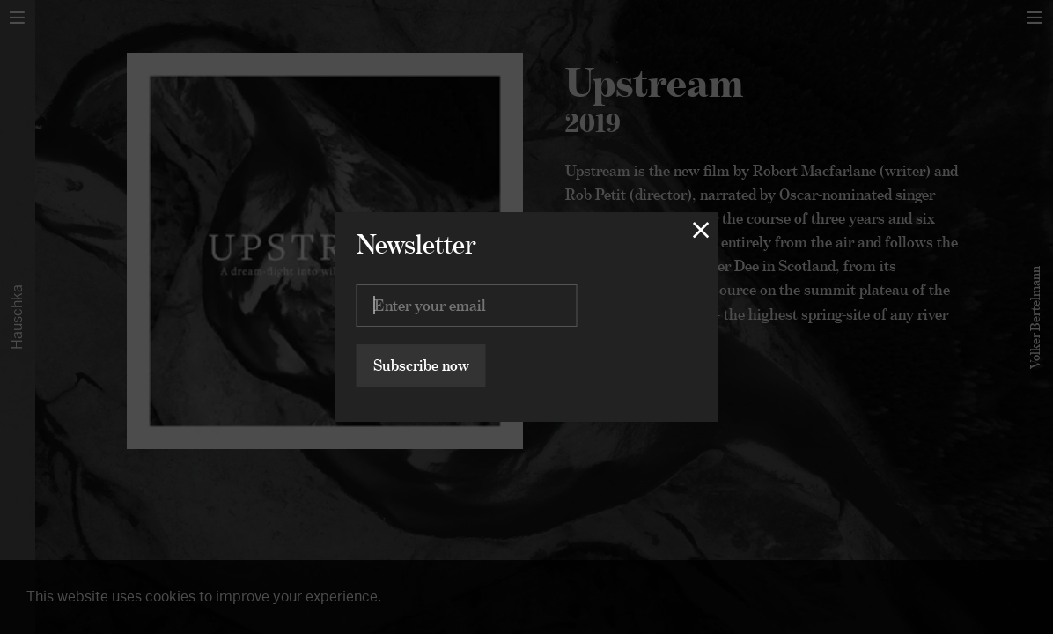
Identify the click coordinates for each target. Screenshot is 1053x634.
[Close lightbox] (700, 229)
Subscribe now (421, 365)
